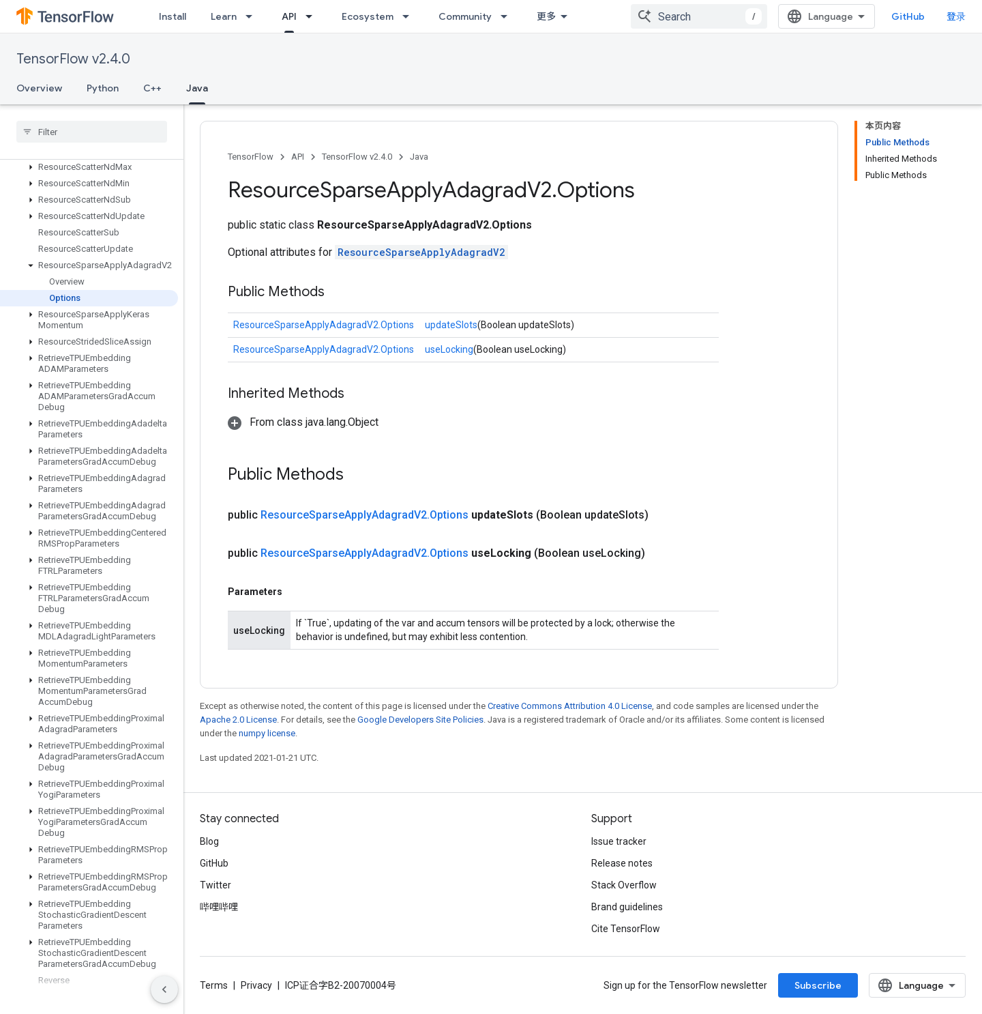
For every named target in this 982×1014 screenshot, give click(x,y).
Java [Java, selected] (197, 88)
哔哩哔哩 (219, 906)
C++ (152, 88)
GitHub (908, 16)
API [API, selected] (289, 16)
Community (465, 16)
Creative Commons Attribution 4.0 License (570, 706)
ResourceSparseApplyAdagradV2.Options (323, 324)
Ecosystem (367, 16)
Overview (39, 88)
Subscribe (818, 985)
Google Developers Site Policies (420, 719)
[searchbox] (91, 132)
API (297, 156)
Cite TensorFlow (625, 928)
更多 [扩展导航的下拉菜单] (546, 16)
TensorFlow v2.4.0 (73, 59)
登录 (956, 16)
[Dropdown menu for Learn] (253, 16)
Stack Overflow (624, 885)
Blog (209, 841)
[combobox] (699, 16)
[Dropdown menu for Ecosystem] (409, 16)
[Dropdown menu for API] (313, 16)
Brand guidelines (627, 906)
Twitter (215, 885)
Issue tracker (618, 841)
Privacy (256, 985)
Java (419, 156)
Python (103, 88)
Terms (214, 985)
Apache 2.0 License (238, 719)
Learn (224, 16)
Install (172, 16)
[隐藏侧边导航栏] (164, 989)
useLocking (449, 349)
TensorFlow (250, 156)
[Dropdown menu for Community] (508, 16)
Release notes (622, 863)
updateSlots (451, 324)
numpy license (267, 733)
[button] (89, 167)
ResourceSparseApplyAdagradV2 (421, 252)
